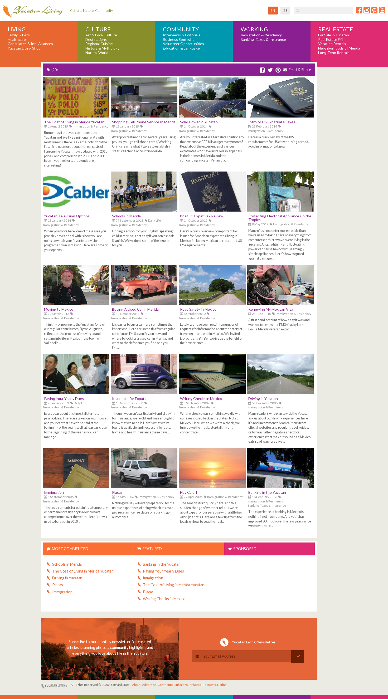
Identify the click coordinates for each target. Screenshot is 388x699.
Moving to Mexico (58, 309)
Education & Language (181, 48)
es (285, 10)
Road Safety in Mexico (198, 309)
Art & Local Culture (101, 35)
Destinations (96, 39)
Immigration (54, 492)
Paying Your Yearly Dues (64, 398)
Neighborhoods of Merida (339, 48)
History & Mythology (102, 48)
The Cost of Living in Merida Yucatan (74, 122)
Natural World (96, 53)
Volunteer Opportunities (183, 44)
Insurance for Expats (129, 398)
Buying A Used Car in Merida (135, 309)
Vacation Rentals (332, 44)
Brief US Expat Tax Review (201, 216)
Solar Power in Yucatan (199, 122)
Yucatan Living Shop (24, 48)
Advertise (149, 684)
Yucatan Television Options (67, 216)
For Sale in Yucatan (333, 35)
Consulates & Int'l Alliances (30, 44)
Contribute (165, 684)
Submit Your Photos (187, 684)
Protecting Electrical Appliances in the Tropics (279, 218)
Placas (117, 492)
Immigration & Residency (261, 35)
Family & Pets (19, 35)
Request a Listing (214, 684)
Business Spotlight (178, 39)
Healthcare (17, 39)
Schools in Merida (126, 216)
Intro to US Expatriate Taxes (271, 122)
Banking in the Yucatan (267, 492)
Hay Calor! (188, 492)
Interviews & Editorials (181, 35)
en (272, 10)
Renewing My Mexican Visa (270, 309)
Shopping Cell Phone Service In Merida (144, 122)
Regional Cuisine (99, 44)
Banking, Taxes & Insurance (263, 39)
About (136, 684)
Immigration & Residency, (266, 501)
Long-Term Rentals (334, 53)
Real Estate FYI (330, 39)
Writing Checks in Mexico (201, 398)
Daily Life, (155, 220)
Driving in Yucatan (263, 398)
